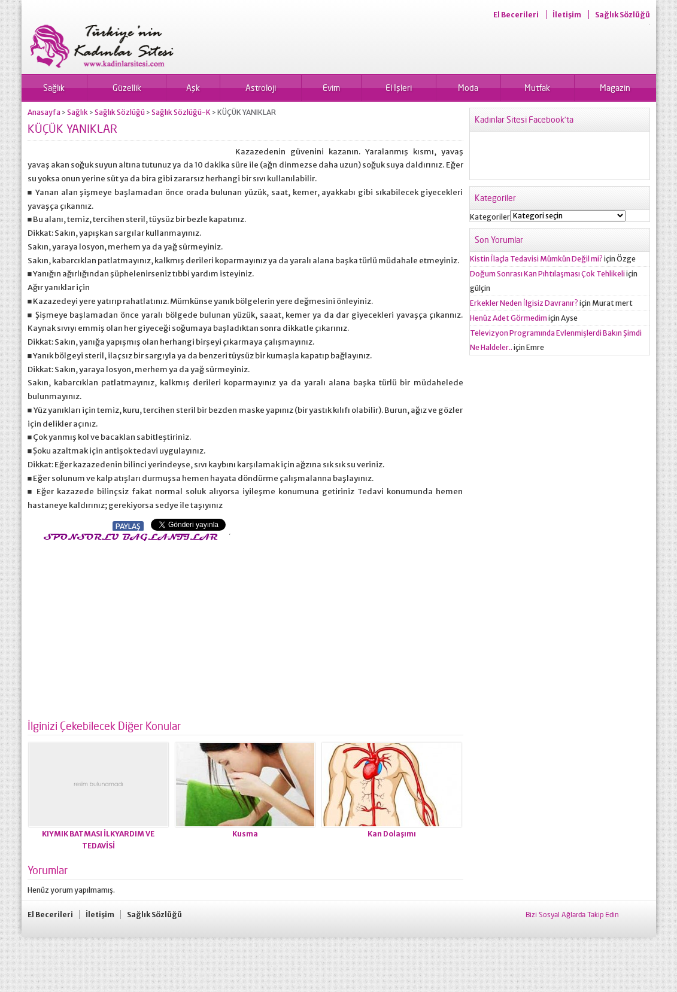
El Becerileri (516, 14)
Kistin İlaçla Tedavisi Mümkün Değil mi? (536, 258)
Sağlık (54, 88)
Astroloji (260, 88)
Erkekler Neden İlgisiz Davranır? (524, 303)
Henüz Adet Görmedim (508, 318)
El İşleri (398, 88)
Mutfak (537, 88)
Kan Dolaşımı (392, 833)
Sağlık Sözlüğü (622, 14)
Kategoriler (490, 216)
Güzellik (127, 88)
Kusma (245, 833)
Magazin (615, 88)
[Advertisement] (128, 627)
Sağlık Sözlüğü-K (181, 112)
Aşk (193, 88)
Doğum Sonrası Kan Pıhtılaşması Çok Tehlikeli (547, 273)
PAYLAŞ (128, 526)
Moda (468, 88)
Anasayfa (44, 112)
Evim (331, 88)
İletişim (566, 14)
